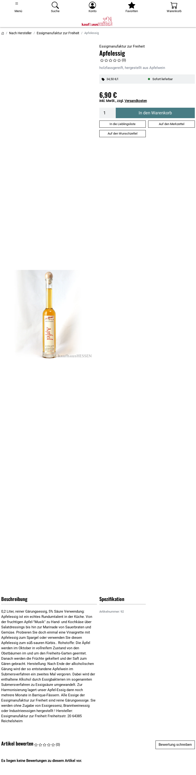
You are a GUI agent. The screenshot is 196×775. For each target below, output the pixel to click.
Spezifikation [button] (111, 598)
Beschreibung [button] (14, 598)
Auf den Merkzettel (171, 124)
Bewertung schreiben (175, 744)
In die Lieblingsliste (123, 124)
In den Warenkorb (155, 113)
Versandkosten (136, 101)
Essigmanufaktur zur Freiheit (58, 33)
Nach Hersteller (20, 33)
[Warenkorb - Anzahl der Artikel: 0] (174, 7)
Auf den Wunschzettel (122, 133)
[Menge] (107, 113)
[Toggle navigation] (18, 7)
